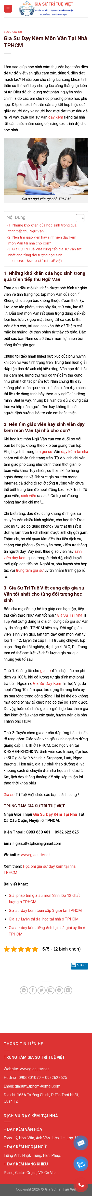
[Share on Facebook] (33, 990)
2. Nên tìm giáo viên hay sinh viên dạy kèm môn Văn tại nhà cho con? (42, 240)
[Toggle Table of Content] (77, 218)
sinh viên (28, 495)
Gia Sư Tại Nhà (69, 615)
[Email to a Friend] (50, 990)
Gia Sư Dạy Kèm (47, 683)
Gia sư (9, 794)
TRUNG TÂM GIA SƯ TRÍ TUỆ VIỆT (38, 261)
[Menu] (8, 9)
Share (78, 966)
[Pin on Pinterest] (59, 990)
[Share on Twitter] (42, 990)
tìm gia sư (44, 451)
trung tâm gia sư (30, 570)
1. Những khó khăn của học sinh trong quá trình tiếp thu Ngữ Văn (42, 228)
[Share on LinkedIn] (68, 990)
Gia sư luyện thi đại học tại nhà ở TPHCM (44, 919)
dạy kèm (55, 117)
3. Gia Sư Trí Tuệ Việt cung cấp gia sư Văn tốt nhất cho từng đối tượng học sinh (44, 252)
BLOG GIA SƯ (13, 32)
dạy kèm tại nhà (74, 451)
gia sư (45, 670)
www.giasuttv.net (35, 854)
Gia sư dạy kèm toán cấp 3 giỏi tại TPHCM (45, 910)
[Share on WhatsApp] (24, 990)
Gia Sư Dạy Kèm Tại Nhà (55, 814)
